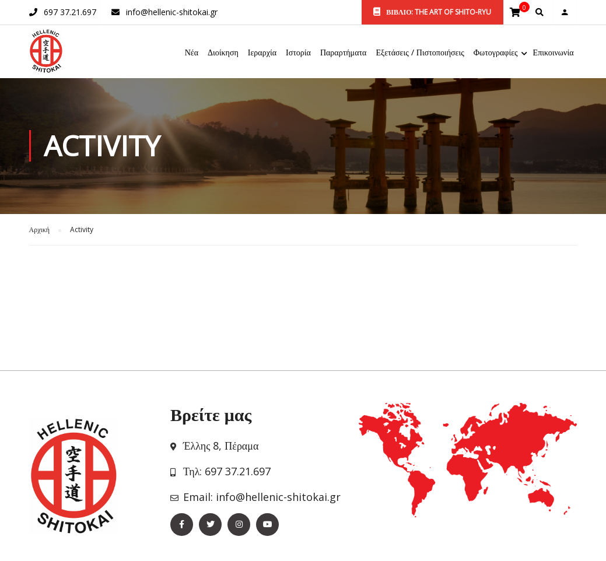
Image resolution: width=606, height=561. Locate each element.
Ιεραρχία (262, 52)
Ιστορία (298, 52)
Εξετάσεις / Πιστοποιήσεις (420, 52)
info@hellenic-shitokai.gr (172, 11)
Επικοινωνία (553, 52)
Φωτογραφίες (496, 52)
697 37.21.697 (70, 11)
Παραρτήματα (343, 52)
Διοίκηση (223, 52)
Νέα (191, 52)
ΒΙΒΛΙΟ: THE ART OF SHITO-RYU (432, 12)
